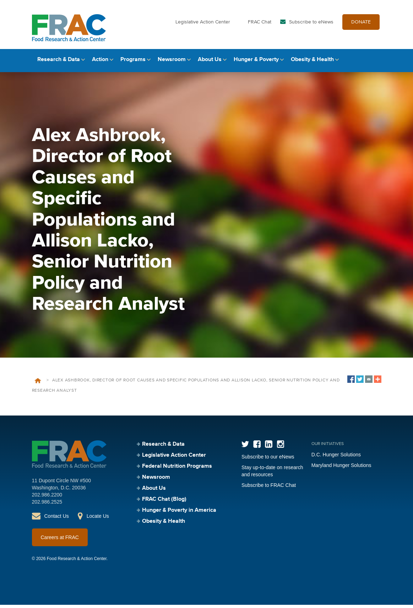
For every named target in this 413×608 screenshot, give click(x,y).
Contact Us (56, 519)
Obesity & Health (312, 63)
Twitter (245, 447)
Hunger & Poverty (256, 63)
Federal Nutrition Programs (177, 469)
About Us (210, 63)
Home (38, 384)
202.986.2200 (47, 498)
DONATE (361, 24)
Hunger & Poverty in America (179, 513)
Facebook (257, 447)
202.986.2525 (47, 505)
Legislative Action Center (202, 24)
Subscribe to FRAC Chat (268, 488)
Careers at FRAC (60, 540)
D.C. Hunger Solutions (336, 458)
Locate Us (98, 519)
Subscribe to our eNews (267, 460)
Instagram (280, 447)
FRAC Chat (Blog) (164, 502)
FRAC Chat (259, 24)
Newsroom (172, 63)
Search (375, 63)
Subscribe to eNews (311, 24)
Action (100, 63)
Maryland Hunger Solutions (341, 468)
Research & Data (58, 63)
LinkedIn (268, 447)
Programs (133, 63)
